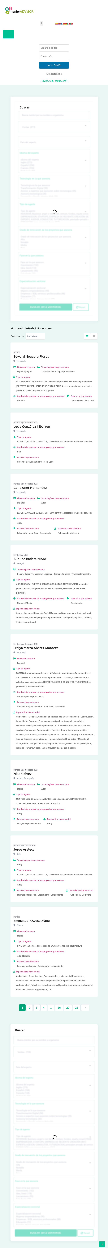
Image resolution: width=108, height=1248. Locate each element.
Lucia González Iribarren (31, 426)
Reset (80, 307)
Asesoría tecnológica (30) (53, 193)
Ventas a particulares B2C (25, 422)
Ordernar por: (17, 335)
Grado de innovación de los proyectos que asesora (46, 230)
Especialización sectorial (32, 281)
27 (67, 1007)
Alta (53, 239)
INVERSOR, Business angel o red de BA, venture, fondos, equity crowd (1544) (53, 214)
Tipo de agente (27, 204)
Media (53, 245)
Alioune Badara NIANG (30, 559)
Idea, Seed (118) (53, 268)
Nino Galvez (22, 774)
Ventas (17, 352)
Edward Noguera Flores (31, 356)
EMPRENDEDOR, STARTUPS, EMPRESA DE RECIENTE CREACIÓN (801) (53, 216)
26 (59, 1007)
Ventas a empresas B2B (24, 845)
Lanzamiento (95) (53, 270)
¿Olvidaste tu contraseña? (54, 81)
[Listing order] (35, 336)
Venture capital (20, 555)
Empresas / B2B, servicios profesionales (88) (53, 293)
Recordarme (54, 73)
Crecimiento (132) (53, 265)
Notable (53, 242)
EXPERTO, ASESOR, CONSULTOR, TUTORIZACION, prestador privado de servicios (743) (53, 219)
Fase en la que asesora (32, 255)
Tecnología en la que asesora (35, 178)
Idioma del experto (29, 153)
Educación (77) (53, 296)
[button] (41, 23)
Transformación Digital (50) (53, 188)
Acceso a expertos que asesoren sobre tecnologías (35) (53, 191)
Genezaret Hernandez (30, 488)
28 (76, 1007)
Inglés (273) (53, 162)
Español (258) (53, 165)
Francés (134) (53, 168)
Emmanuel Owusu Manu (31, 921)
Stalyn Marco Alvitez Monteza (36, 648)
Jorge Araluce (24, 849)
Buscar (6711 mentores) (45, 307)
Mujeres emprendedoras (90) (53, 291)
